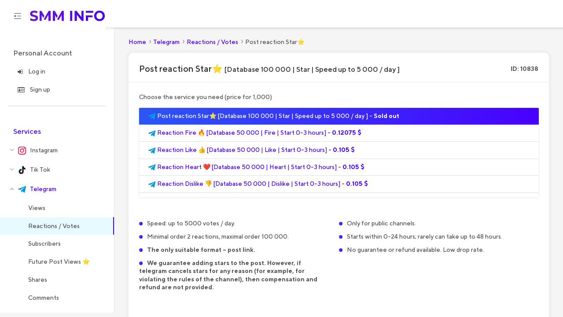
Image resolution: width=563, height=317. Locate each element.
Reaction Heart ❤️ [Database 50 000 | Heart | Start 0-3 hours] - (256, 171)
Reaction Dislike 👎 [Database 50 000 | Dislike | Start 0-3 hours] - (258, 188)
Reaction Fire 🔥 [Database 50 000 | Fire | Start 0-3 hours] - (254, 137)
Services (27, 135)
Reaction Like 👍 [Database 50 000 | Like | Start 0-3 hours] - (251, 154)
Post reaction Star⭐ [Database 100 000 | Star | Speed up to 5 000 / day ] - (273, 120)
